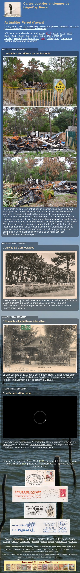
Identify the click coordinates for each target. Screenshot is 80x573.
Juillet (50, 38)
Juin (43, 38)
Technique (74, 26)
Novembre (19, 41)
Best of (35, 541)
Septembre (66, 38)
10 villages (61, 539)
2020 (69, 33)
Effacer (14, 26)
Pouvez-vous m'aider (61, 377)
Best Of (22, 26)
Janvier (8, 38)
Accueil (8, 539)
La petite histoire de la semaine (33, 29)
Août (56, 38)
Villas (15, 541)
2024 (28, 36)
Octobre (8, 41)
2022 (14, 36)
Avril (31, 38)
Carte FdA (31, 539)
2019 (62, 33)
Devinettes (64, 26)
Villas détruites (44, 26)
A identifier (25, 541)
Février (17, 38)
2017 (48, 33)
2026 (42, 36)
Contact (73, 541)
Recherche (61, 541)
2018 (55, 33)
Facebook (58, 557)
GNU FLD (64, 554)
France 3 (7, 444)
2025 (35, 36)
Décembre (32, 41)
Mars (25, 38)
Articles (41, 539)
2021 (6, 36)
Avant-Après (31, 26)
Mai (37, 38)
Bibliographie (47, 541)
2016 (41, 33)
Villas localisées (12, 29)
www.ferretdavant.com (43, 554)
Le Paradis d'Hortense (41, 444)
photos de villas (35, 463)
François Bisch (50, 549)
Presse (55, 26)
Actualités (19, 539)
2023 (21, 36)
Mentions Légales (33, 557)
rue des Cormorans (31, 303)
